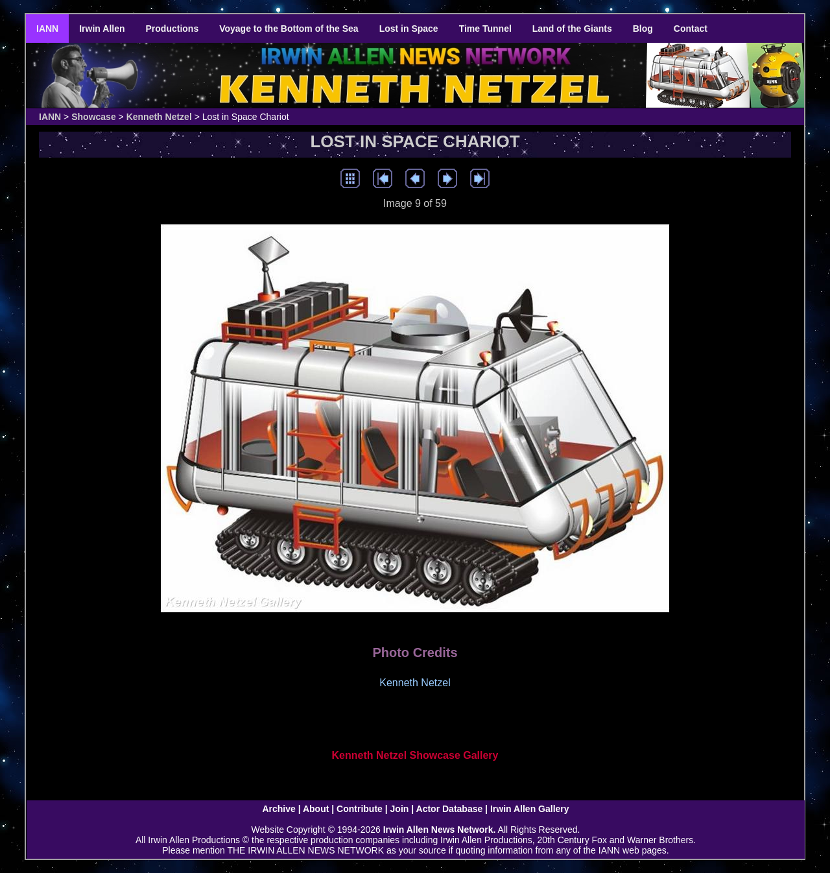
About (316, 809)
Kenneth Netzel (159, 117)
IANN (47, 28)
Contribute (360, 809)
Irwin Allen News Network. (439, 829)
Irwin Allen (101, 28)
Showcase (93, 117)
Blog (643, 28)
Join (399, 809)
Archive (278, 809)
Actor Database (449, 809)
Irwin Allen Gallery (529, 809)
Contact (690, 28)
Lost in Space (408, 28)
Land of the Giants (572, 28)
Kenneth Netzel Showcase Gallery (415, 755)
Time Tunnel (485, 28)
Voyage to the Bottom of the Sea (288, 28)
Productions (172, 28)
